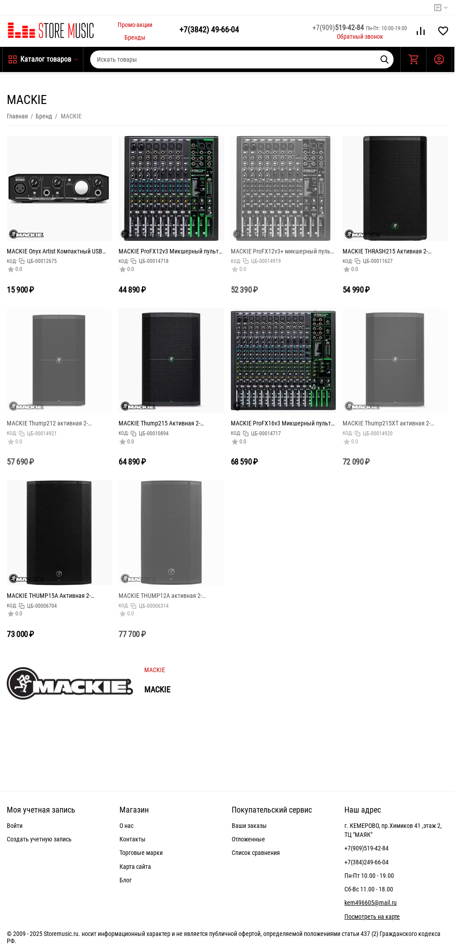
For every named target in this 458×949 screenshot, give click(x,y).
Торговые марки (141, 852)
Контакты (132, 839)
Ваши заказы (249, 825)
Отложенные (248, 839)
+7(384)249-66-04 (366, 862)
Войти (15, 825)
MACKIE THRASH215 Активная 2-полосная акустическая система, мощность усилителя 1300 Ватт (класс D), (393, 251)
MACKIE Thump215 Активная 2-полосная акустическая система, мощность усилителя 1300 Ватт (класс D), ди (169, 423)
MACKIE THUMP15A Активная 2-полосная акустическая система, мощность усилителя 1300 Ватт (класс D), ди (57, 595)
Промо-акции (135, 24)
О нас (126, 825)
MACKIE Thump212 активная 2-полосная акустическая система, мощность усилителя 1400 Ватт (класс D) (57, 423)
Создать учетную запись (39, 839)
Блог (125, 880)
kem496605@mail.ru (370, 902)
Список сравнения (256, 852)
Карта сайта (135, 866)
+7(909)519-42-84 (366, 848)
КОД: (12, 261)
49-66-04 (209, 29)
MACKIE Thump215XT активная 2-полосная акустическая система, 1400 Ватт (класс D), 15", (393, 423)
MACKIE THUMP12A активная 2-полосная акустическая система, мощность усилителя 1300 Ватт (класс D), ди (169, 595)
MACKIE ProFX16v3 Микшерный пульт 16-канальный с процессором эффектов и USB (281, 423)
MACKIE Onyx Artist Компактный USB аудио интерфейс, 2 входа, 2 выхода (54, 251)
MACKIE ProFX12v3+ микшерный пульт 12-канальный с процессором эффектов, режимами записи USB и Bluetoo (282, 251)
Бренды (135, 37)
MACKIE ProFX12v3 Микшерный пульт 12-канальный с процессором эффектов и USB (169, 251)
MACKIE (154, 669)
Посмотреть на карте (372, 916)
